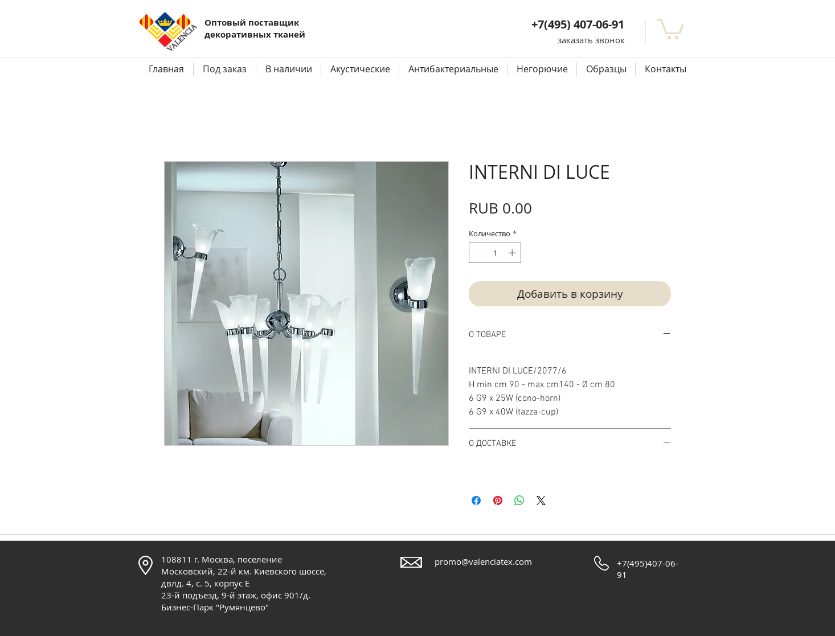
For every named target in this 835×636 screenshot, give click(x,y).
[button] (591, 40)
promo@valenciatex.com (483, 561)
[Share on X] (541, 500)
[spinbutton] (495, 252)
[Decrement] (477, 252)
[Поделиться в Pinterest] (498, 500)
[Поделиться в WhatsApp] (519, 500)
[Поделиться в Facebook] (476, 500)
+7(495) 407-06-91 (577, 24)
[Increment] (513, 252)
